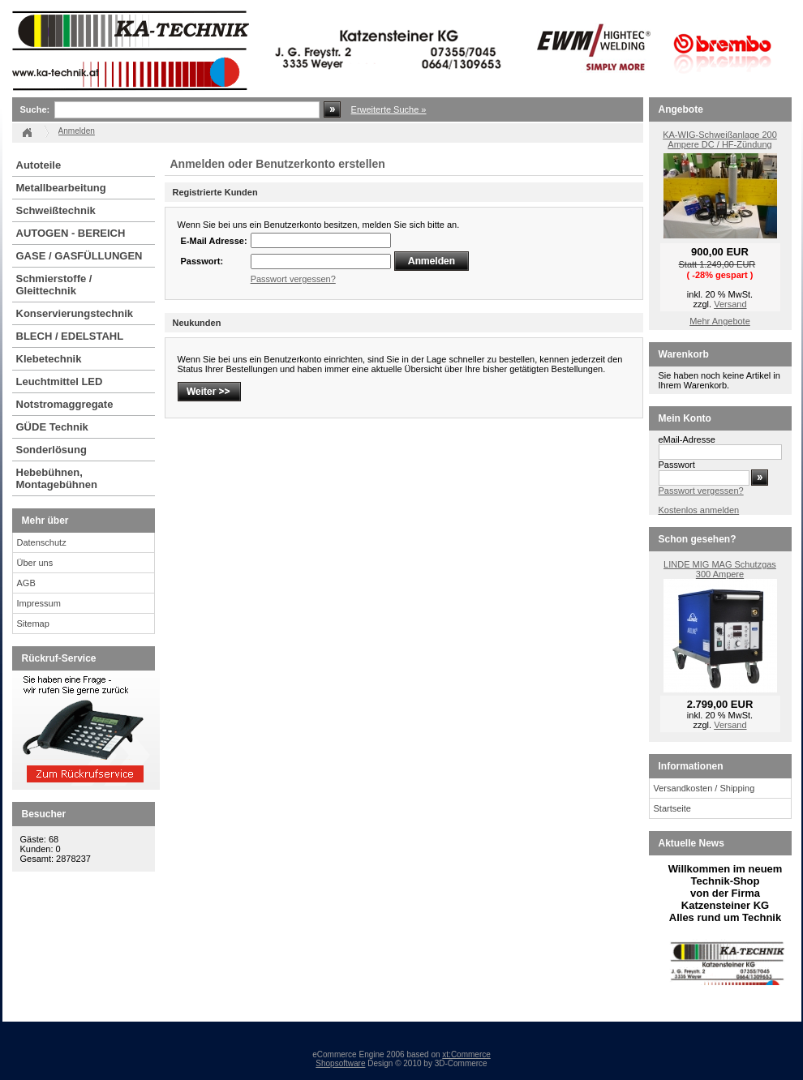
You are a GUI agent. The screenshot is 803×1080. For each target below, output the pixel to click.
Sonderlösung (51, 450)
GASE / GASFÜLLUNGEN (79, 256)
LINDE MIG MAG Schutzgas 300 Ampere (719, 569)
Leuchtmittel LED (59, 381)
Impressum (39, 603)
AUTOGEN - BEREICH (71, 233)
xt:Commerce (466, 1054)
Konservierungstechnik (75, 313)
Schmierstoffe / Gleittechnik (54, 284)
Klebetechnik (49, 359)
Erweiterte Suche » (389, 109)
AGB (26, 583)
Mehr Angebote (719, 321)
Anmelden (76, 130)
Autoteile (39, 165)
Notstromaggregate (65, 404)
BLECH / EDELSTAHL (70, 336)
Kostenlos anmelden (699, 510)
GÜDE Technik (52, 427)
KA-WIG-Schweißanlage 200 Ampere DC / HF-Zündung (720, 139)
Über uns (35, 563)
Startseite (672, 808)
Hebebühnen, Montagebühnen (56, 478)
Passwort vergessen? (293, 279)
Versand (730, 304)
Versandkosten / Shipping (704, 788)
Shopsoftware (340, 1063)
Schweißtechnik (56, 210)
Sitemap (33, 623)
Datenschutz (42, 542)
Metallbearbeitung (61, 188)
